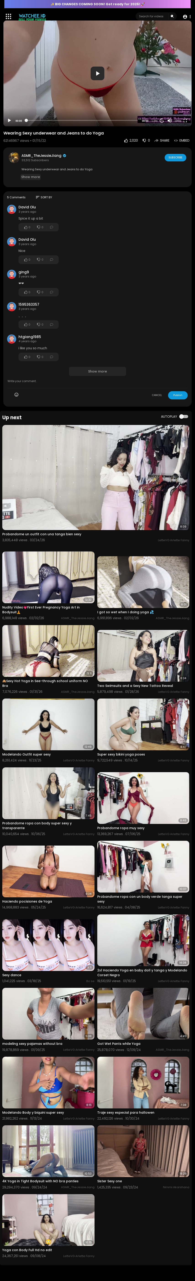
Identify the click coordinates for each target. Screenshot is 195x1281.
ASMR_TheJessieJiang (44, 155)
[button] (186, 16)
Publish (177, 395)
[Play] (9, 120)
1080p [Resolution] (178, 120)
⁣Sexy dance (11, 975)
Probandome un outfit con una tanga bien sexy (41, 534)
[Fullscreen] (185, 120)
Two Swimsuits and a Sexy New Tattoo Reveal (135, 685)
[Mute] (169, 120)
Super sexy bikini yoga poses (121, 754)
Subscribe (175, 157)
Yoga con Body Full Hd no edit (27, 1250)
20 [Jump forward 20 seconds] (162, 120)
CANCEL (157, 395)
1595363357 (28, 304)
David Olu (27, 207)
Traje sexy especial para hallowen (125, 1112)
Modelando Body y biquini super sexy (33, 1112)
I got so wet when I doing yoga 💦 (125, 612)
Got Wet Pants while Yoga (118, 1043)
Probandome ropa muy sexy (121, 828)
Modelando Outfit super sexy (26, 754)
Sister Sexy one (109, 1181)
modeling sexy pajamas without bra (32, 1043)
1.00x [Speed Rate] (155, 120)
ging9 (23, 272)
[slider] (82, 120)
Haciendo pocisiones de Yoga (27, 901)
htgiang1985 (29, 336)
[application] (97, 73)
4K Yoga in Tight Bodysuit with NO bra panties (40, 1181)
